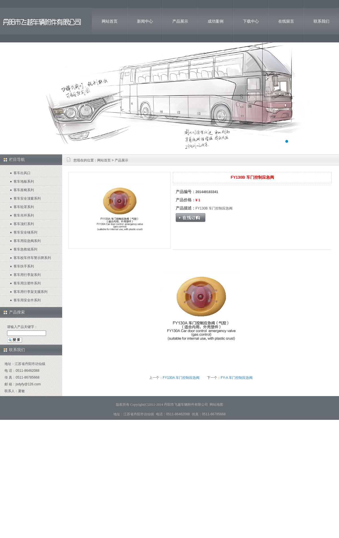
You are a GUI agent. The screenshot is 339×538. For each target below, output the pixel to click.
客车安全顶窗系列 (27, 198)
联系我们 (321, 21)
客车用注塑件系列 (27, 283)
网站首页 (110, 21)
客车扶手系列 (24, 266)
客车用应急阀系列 (27, 241)
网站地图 (216, 405)
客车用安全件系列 (27, 300)
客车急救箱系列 (25, 249)
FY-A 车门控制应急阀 (237, 378)
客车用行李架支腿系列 (30, 292)
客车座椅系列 (24, 190)
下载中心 (251, 21)
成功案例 (215, 21)
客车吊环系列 (24, 215)
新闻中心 (145, 21)
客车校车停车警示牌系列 (32, 258)
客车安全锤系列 (25, 232)
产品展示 (180, 21)
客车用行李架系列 (27, 275)
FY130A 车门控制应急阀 (181, 378)
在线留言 (286, 21)
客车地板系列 (24, 181)
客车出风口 (22, 173)
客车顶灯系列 (24, 224)
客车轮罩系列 (24, 207)
